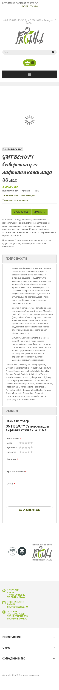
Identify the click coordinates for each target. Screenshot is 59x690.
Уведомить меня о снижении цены (18, 195)
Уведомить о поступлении (15, 200)
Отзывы (12, 410)
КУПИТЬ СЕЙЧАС (30, 6)
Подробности (16, 258)
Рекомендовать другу (12, 149)
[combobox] (25, 52)
